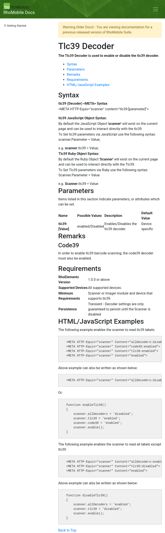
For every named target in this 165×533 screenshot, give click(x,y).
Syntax (72, 64)
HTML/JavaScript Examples (88, 85)
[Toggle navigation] (156, 9)
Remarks (73, 74)
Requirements (77, 80)
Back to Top (67, 530)
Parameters (75, 69)
